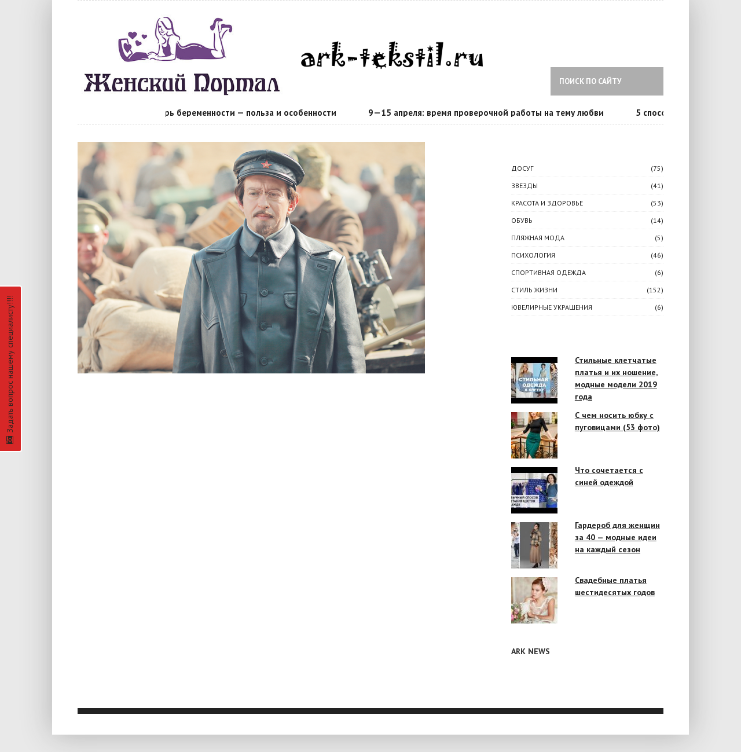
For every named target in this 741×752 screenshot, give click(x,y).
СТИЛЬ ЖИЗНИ (534, 289)
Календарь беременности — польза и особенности (235, 112)
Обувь (522, 220)
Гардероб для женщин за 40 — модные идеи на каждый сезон (617, 537)
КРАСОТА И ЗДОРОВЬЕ (547, 203)
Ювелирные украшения (551, 307)
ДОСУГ (522, 168)
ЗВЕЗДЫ (524, 185)
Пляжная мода (537, 237)
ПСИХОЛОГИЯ (533, 255)
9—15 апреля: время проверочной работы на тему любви (488, 112)
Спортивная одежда (548, 272)
